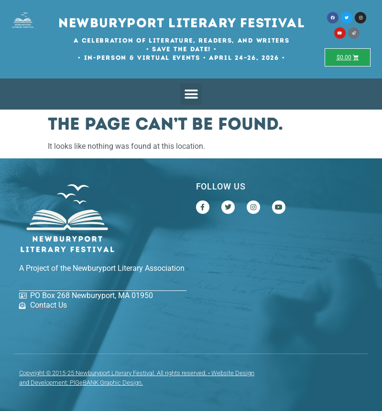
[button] (191, 94)
